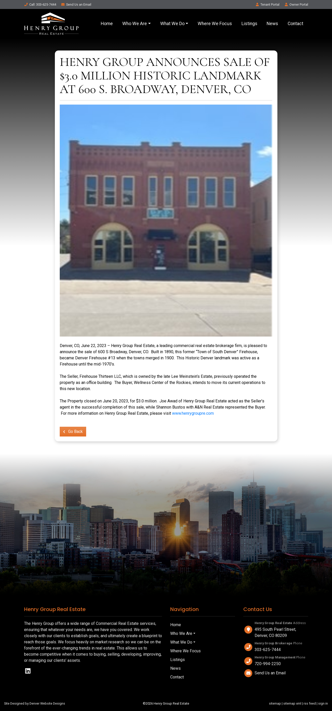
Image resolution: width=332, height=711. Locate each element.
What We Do (172, 23)
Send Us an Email (270, 673)
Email (76, 4)
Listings (249, 23)
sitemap (275, 703)
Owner (296, 4)
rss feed (310, 703)
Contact (295, 23)
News (272, 23)
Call (40, 4)
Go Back (73, 431)
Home (107, 23)
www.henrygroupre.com (193, 413)
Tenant (267, 4)
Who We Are (134, 23)
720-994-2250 (268, 663)
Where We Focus (215, 23)
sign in (323, 703)
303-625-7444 (268, 649)
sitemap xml (292, 703)
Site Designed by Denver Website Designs (34, 703)
